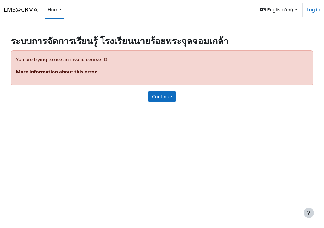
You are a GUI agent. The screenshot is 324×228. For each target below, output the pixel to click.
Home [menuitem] (54, 9)
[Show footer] (309, 213)
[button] (278, 9)
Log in (313, 9)
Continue (162, 96)
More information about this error (68, 71)
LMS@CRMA (20, 9)
